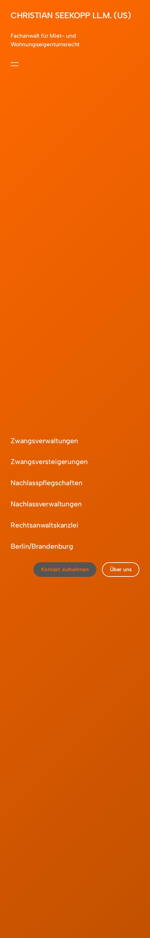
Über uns (121, 569)
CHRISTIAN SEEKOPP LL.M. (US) (71, 15)
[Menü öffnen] (15, 64)
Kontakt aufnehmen (64, 569)
